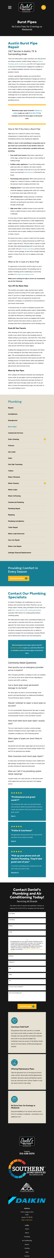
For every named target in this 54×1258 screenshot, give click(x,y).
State (10, 974)
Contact (26, 1256)
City (10, 968)
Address (11, 956)
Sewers (27, 1244)
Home (27, 1229)
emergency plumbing (27, 249)
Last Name (12, 919)
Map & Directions (26, 1220)
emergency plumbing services (25, 274)
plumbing (38, 610)
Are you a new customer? (16, 986)
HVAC (13, 610)
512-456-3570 (27, 1153)
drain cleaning (28, 610)
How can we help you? (15, 993)
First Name (12, 913)
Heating (27, 1248)
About (27, 1233)
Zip (10, 980)
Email (10, 932)
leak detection (28, 172)
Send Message (27, 1006)
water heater (20, 610)
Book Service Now (18, 578)
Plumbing (27, 1237)
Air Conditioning (27, 1240)
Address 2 (12, 962)
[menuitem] (27, 408)
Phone (10, 926)
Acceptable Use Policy (29, 949)
